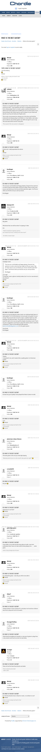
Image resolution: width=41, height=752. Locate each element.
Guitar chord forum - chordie (8, 41)
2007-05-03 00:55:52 (33, 56)
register (13, 47)
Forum (37, 12)
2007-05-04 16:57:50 (33, 203)
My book (24, 12)
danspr (9, 57)
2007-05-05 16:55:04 (10, 340)
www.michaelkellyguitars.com (10, 326)
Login (20, 15)
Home (3, 12)
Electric (19, 41)
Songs (8, 12)
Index (3, 15)
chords (22, 749)
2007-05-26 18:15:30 (33, 592)
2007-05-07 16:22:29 (33, 437)
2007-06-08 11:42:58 (33, 648)
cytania (9, 89)
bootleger (10, 169)
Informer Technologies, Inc (29, 720)
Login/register (22, 8)
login (7, 47)
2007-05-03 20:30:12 (33, 133)
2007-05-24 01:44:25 (33, 560)
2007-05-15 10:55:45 (33, 467)
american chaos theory (14, 439)
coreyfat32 (10, 469)
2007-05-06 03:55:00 (33, 376)
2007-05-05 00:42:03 (33, 296)
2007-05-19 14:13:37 (7, 526)
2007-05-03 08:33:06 (10, 88)
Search (9, 15)
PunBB (13, 720)
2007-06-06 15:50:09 (33, 620)
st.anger (9, 650)
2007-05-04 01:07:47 (33, 168)
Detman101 (10, 205)
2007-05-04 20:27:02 (10, 246)
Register (14, 15)
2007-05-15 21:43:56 (33, 494)
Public (18, 12)
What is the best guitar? (10, 38)
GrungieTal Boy (12, 622)
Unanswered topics (16, 33)
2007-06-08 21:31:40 (33, 680)
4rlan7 (9, 594)
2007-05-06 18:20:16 (33, 405)
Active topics (4, 33)
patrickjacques (11, 528)
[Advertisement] (20, 22)
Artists (13, 12)
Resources (31, 12)
